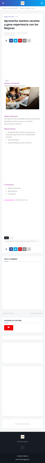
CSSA (16, 17)
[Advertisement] (21, 62)
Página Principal (9, 17)
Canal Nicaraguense (22, 459)
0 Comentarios (10, 35)
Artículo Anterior (8, 313)
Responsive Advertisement (22, 424)
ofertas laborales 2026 (10, 8)
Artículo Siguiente (36, 313)
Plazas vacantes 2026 (27, 8)
